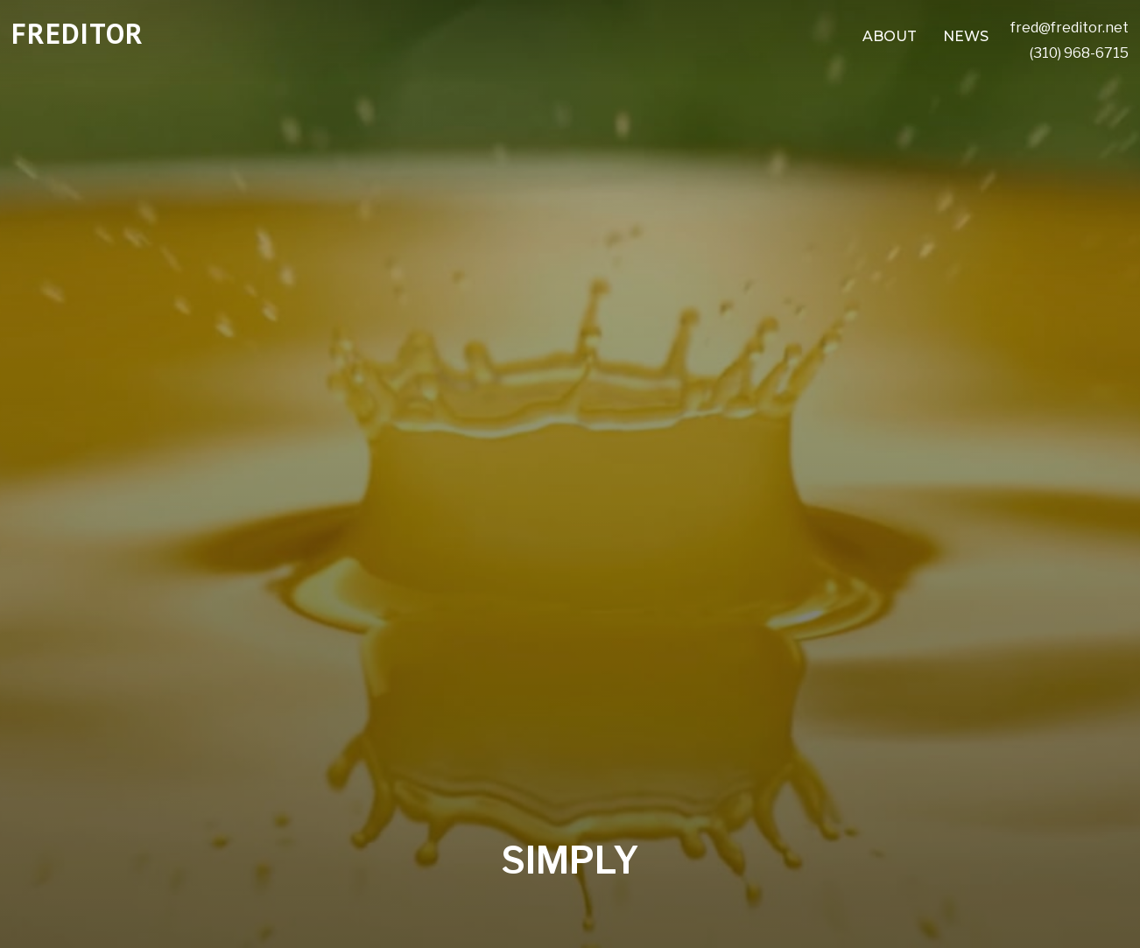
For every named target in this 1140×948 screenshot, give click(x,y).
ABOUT (889, 36)
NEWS (966, 36)
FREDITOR (77, 33)
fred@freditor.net (1069, 27)
